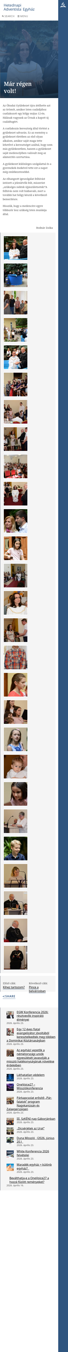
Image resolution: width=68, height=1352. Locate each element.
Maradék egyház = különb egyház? (34, 1166)
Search (8, 16)
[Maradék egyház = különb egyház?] (10, 1167)
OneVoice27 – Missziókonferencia (30, 1086)
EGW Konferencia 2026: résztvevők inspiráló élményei (32, 1016)
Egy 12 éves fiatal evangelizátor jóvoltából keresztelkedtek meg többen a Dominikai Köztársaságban (31, 1034)
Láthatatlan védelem (31, 1075)
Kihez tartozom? (14, 987)
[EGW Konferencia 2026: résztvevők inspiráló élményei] (10, 1014)
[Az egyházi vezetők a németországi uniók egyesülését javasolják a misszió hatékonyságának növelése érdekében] (10, 1052)
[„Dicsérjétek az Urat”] (10, 1131)
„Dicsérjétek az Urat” (31, 1128)
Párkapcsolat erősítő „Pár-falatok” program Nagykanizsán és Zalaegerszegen (29, 1103)
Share (9, 996)
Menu (23, 16)
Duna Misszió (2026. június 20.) (35, 1140)
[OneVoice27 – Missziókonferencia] (10, 1087)
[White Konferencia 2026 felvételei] (10, 1154)
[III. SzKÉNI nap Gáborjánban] (10, 1121)
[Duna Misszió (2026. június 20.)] (10, 1140)
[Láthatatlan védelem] (10, 1077)
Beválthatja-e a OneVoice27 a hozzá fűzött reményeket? (29, 1180)
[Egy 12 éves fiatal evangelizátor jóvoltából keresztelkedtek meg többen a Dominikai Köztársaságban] (10, 1032)
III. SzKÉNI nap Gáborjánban (36, 1119)
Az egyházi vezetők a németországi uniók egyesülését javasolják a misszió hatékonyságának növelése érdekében (30, 1057)
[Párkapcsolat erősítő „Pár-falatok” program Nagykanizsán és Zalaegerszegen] (10, 1100)
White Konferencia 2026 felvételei (33, 1153)
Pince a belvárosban (37, 989)
